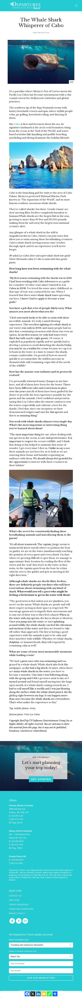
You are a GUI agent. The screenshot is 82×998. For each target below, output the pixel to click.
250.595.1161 (17, 816)
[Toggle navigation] (76, 5)
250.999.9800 (17, 841)
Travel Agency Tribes (55, 991)
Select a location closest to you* (23, 951)
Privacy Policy (17, 913)
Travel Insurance (19, 905)
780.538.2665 (17, 860)
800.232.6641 (17, 863)
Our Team (14, 900)
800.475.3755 (17, 819)
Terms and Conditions (21, 909)
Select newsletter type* (19, 940)
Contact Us (15, 896)
